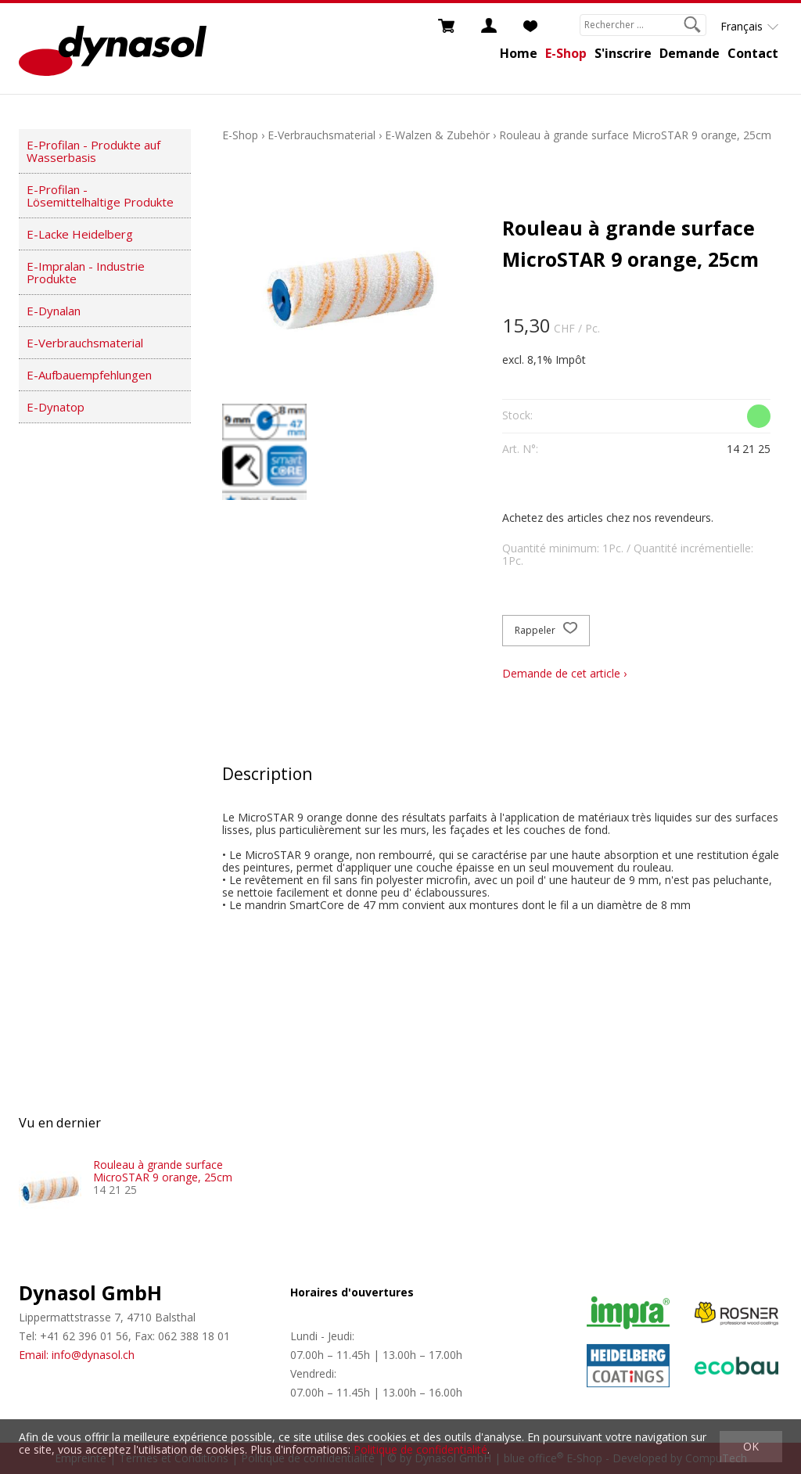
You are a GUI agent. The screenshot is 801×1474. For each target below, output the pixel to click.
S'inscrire (623, 53)
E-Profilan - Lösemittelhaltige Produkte (100, 196)
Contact (752, 53)
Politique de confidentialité (420, 1449)
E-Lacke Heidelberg (80, 234)
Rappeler (546, 630)
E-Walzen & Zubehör (437, 135)
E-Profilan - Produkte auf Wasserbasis (93, 151)
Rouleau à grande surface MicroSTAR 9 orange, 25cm (635, 135)
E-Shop (566, 53)
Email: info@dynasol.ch (77, 1354)
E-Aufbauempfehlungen (89, 375)
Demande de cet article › (564, 673)
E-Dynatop (55, 407)
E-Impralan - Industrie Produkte (86, 272)
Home (518, 53)
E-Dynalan (54, 310)
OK (751, 1446)
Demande (689, 53)
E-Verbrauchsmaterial (85, 343)
